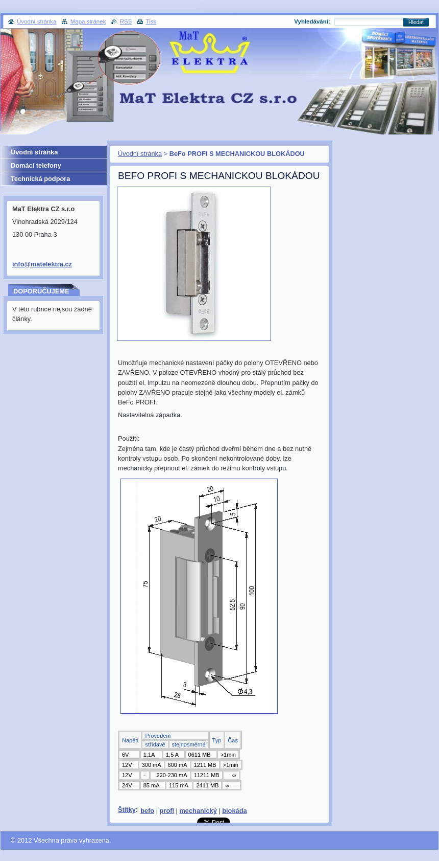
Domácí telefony (36, 165)
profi (167, 810)
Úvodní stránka (140, 153)
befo (147, 810)
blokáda (234, 810)
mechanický (197, 810)
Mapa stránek (88, 21)
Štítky (127, 809)
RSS (126, 21)
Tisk (151, 21)
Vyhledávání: (312, 21)
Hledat (416, 22)
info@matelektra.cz (42, 264)
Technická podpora (40, 179)
